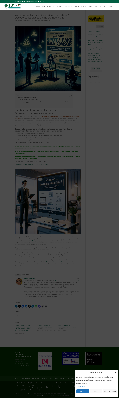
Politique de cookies (83, 395)
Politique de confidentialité (95, 395)
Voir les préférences (110, 391)
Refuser (96, 391)
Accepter (82, 391)
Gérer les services (81, 386)
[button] (116, 372)
